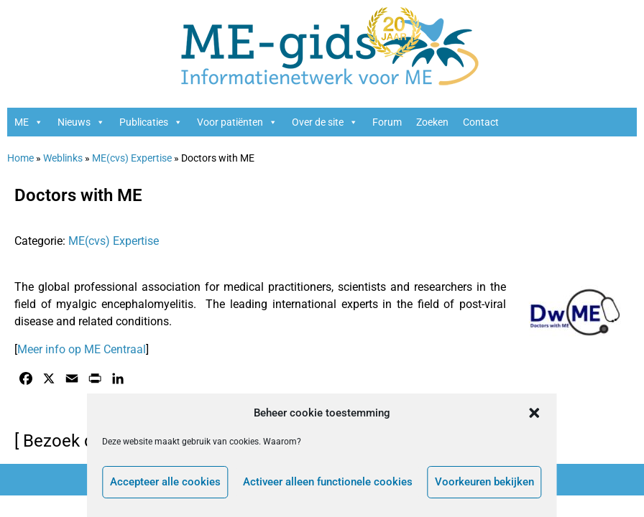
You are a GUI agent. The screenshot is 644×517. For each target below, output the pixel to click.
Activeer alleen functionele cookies (328, 482)
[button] (535, 413)
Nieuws (81, 122)
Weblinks (63, 158)
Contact (481, 122)
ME (28, 122)
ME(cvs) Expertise (132, 158)
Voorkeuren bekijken (485, 482)
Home (20, 158)
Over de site (325, 122)
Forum (387, 122)
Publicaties (151, 122)
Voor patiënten (237, 122)
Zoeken (432, 122)
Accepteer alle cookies (164, 482)
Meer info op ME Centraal (81, 349)
